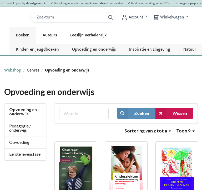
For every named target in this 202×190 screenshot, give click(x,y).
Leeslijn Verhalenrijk (88, 35)
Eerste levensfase (25, 153)
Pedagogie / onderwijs (20, 127)
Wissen (171, 113)
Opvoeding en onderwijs (94, 49)
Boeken (22, 35)
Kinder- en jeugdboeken (37, 49)
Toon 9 (185, 131)
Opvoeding (19, 142)
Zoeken (133, 113)
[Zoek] (70, 17)
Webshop (12, 70)
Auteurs (50, 35)
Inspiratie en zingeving (149, 49)
